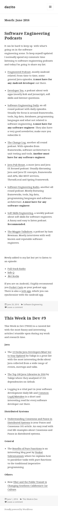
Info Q (11, 272)
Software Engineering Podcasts (27, 35)
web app (26, 290)
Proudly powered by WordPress (18, 509)
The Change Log (17, 142)
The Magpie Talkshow (20, 231)
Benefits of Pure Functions (27, 448)
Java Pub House (16, 164)
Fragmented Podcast (19, 71)
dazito (9, 6)
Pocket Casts (16, 287)
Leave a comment (15, 307)
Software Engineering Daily (23, 105)
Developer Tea (16, 90)
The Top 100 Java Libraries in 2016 (27, 374)
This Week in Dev (29, 499)
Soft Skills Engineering (20, 212)
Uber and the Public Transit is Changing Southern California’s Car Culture (28, 485)
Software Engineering (33, 304)
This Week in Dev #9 (25, 318)
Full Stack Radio (17, 268)
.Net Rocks (13, 276)
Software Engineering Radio (23, 186)
